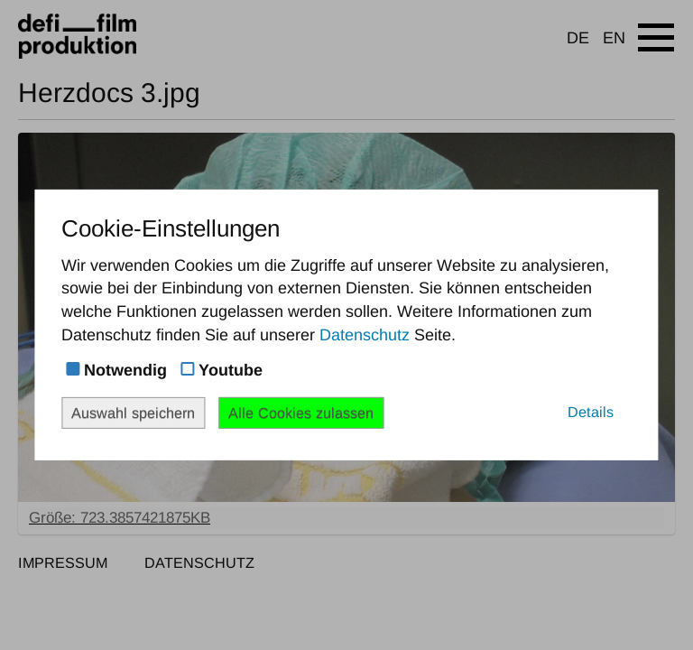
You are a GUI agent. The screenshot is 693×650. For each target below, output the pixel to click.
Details (591, 412)
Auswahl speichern (133, 412)
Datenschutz (364, 335)
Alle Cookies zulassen (301, 412)
